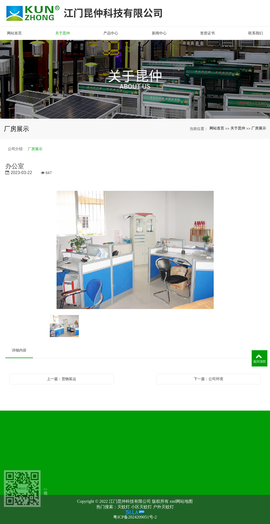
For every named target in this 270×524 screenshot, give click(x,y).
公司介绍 (15, 149)
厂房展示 (258, 128)
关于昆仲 (237, 128)
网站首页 (217, 128)
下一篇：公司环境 (208, 379)
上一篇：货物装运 (61, 379)
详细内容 (19, 350)
